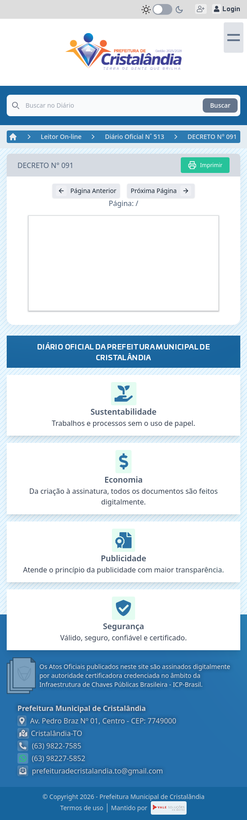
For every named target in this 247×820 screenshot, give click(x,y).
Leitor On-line (61, 136)
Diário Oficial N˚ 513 (134, 136)
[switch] (162, 9)
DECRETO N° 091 (212, 136)
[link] (123, 51)
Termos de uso (81, 807)
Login (226, 9)
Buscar (220, 105)
